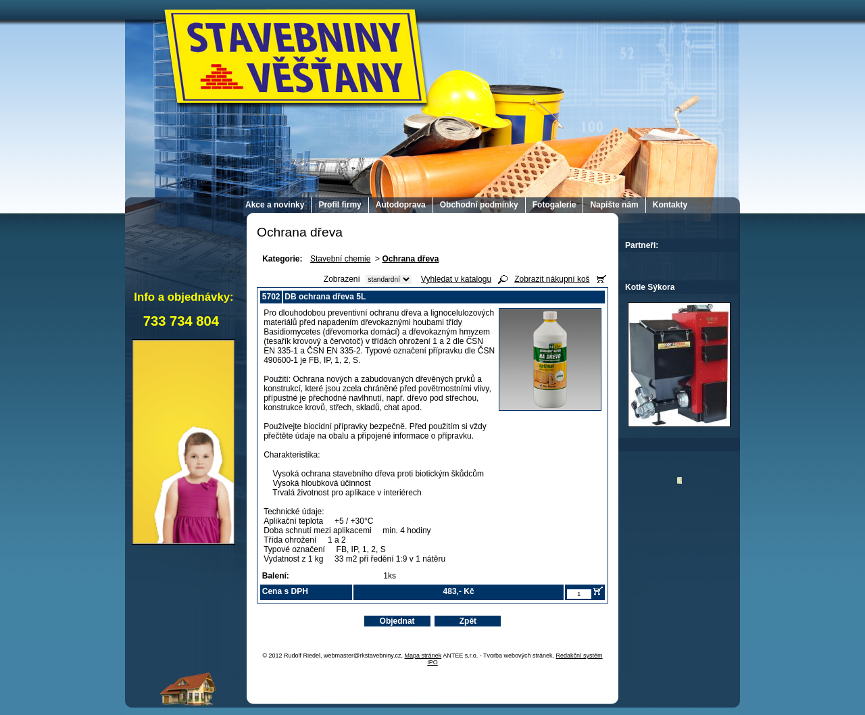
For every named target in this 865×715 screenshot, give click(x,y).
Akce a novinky (274, 204)
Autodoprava (401, 204)
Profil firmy (339, 204)
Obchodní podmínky (479, 204)
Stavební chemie (340, 259)
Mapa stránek (423, 655)
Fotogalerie (554, 204)
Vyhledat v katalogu (456, 279)
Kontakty (670, 204)
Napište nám (614, 204)
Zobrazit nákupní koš (551, 279)
